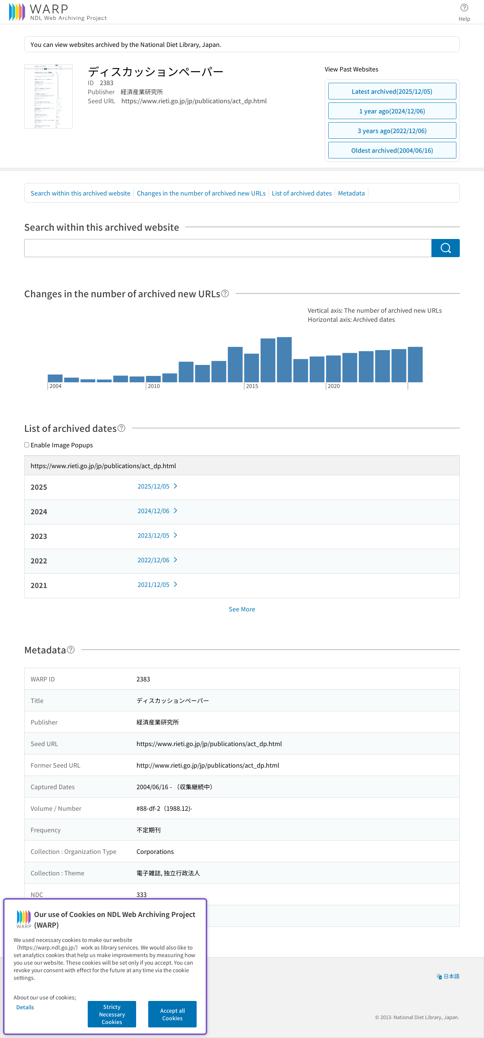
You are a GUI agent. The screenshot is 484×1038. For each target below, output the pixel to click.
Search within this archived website (80, 192)
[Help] (225, 293)
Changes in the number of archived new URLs (201, 192)
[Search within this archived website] (227, 248)
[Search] (445, 248)
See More (242, 608)
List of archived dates (302, 192)
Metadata (351, 192)
